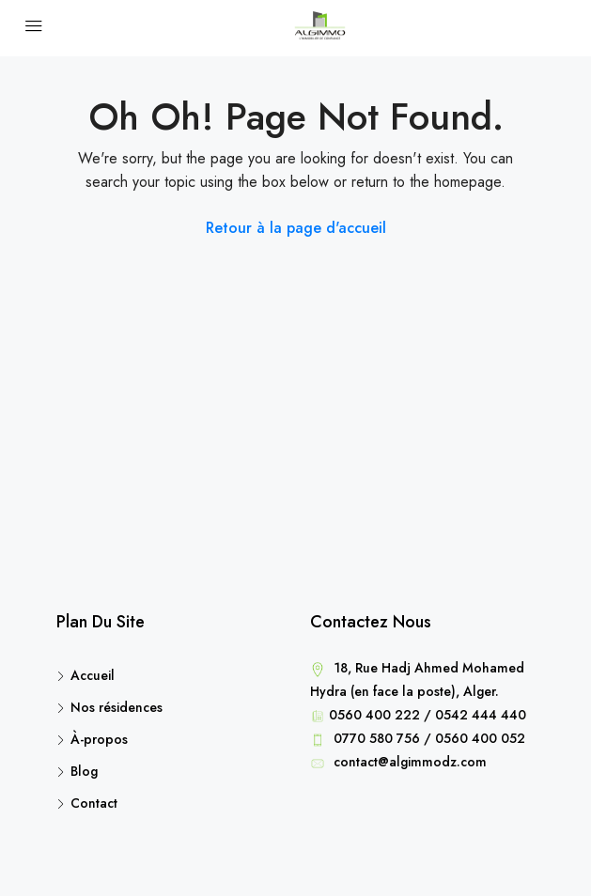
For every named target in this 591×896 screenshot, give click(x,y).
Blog (84, 771)
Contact (93, 803)
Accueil (92, 675)
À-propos (99, 739)
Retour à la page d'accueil (296, 228)
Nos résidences (116, 707)
